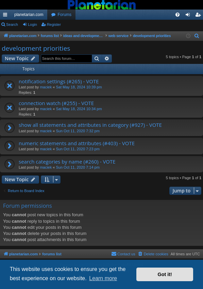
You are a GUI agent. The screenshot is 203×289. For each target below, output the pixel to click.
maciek (46, 87)
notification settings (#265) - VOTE (59, 81)
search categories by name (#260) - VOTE (67, 161)
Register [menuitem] (199, 16)
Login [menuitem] (189, 16)
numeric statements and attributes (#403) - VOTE (77, 143)
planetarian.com (28, 14)
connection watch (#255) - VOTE (56, 103)
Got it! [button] (165, 274)
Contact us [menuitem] (123, 253)
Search (12, 24)
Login (32, 24)
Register (54, 24)
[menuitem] (177, 15)
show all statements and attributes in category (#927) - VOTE (90, 124)
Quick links (6, 16)
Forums (64, 14)
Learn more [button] (103, 278)
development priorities (36, 48)
